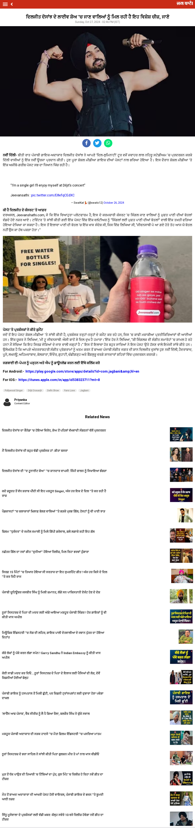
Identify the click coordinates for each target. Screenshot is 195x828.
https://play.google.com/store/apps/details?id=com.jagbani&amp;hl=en (83, 371)
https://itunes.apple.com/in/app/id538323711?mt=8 (59, 380)
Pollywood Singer (14, 390)
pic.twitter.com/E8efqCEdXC (53, 195)
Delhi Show (53, 390)
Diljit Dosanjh (35, 390)
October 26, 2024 (114, 202)
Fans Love (69, 390)
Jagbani (84, 390)
